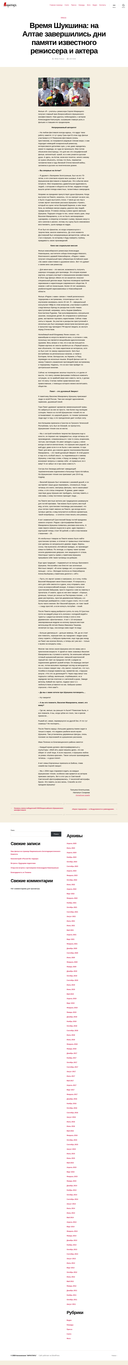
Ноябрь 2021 (72, 907)
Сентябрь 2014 (73, 1204)
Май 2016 (71, 1135)
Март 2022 (71, 898)
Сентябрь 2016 (73, 1117)
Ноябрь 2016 (72, 1108)
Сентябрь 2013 (73, 1258)
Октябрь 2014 (73, 1199)
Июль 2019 (71, 989)
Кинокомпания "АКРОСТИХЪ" (27, 1360)
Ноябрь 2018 (72, 1026)
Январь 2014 (72, 1240)
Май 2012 (71, 1286)
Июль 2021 (71, 925)
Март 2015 (71, 1176)
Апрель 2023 (72, 875)
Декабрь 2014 (73, 1190)
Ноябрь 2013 (72, 1249)
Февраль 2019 (73, 1012)
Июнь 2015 (71, 1163)
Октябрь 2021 (73, 912)
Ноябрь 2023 (72, 861)
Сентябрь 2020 (73, 957)
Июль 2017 (71, 1080)
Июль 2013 (71, 1268)
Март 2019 (71, 1007)
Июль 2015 (71, 1158)
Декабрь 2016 (73, 1103)
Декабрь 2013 (73, 1245)
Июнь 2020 (71, 962)
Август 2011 (72, 1309)
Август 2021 (72, 921)
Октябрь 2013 (73, 1254)
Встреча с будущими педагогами (25, 868)
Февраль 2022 (73, 903)
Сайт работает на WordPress (51, 1360)
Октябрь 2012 (73, 1277)
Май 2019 (71, 998)
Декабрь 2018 (73, 1021)
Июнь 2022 (71, 889)
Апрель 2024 (72, 857)
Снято (67, 6)
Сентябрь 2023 (73, 871)
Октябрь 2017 (73, 1067)
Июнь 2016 (71, 1131)
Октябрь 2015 (73, 1144)
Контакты (102, 6)
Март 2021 (71, 944)
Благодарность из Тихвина (22, 880)
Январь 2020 (72, 971)
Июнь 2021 (71, 930)
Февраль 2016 (73, 1140)
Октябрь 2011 (73, 1304)
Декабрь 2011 (73, 1295)
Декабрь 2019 (73, 976)
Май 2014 (71, 1222)
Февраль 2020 (73, 966)
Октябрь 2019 (73, 980)
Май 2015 (71, 1167)
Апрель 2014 (72, 1226)
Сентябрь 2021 (73, 916)
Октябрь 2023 (73, 866)
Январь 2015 (72, 1185)
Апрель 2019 (72, 1003)
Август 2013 (72, 1263)
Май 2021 (71, 934)
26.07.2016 (72, 62)
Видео (95, 6)
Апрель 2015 (72, 1172)
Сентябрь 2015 (73, 1149)
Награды (81, 6)
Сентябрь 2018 (73, 1035)
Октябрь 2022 (73, 884)
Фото (88, 6)
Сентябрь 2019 (73, 985)
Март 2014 (71, 1231)
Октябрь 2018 (73, 1030)
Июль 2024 (71, 852)
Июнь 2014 (71, 1217)
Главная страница (56, 6)
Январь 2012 (72, 1290)
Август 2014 (72, 1208)
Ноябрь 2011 (72, 1299)
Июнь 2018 (71, 1044)
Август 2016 (72, 1122)
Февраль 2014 (73, 1236)
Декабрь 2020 (73, 953)
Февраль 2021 (73, 948)
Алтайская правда (81, 798)
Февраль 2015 (73, 1181)
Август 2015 (72, 1153)
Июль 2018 (71, 1039)
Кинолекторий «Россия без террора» (27, 863)
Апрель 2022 (72, 893)
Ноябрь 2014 (72, 1195)
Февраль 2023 (73, 880)
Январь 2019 (72, 1017)
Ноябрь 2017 (72, 1062)
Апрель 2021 (72, 939)
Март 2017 (71, 1094)
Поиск (12, 835)
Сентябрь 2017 (73, 1071)
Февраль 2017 (73, 1099)
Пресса (73, 6)
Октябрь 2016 (73, 1112)
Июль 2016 (71, 1126)
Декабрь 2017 (73, 1058)
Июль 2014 (71, 1213)
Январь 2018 (72, 1053)
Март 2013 (71, 1272)
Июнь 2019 (71, 994)
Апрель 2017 (72, 1090)
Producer (61, 62)
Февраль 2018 (73, 1049)
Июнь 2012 (71, 1281)
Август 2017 (72, 1076)
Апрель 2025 (72, 848)
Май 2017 (71, 1085)
